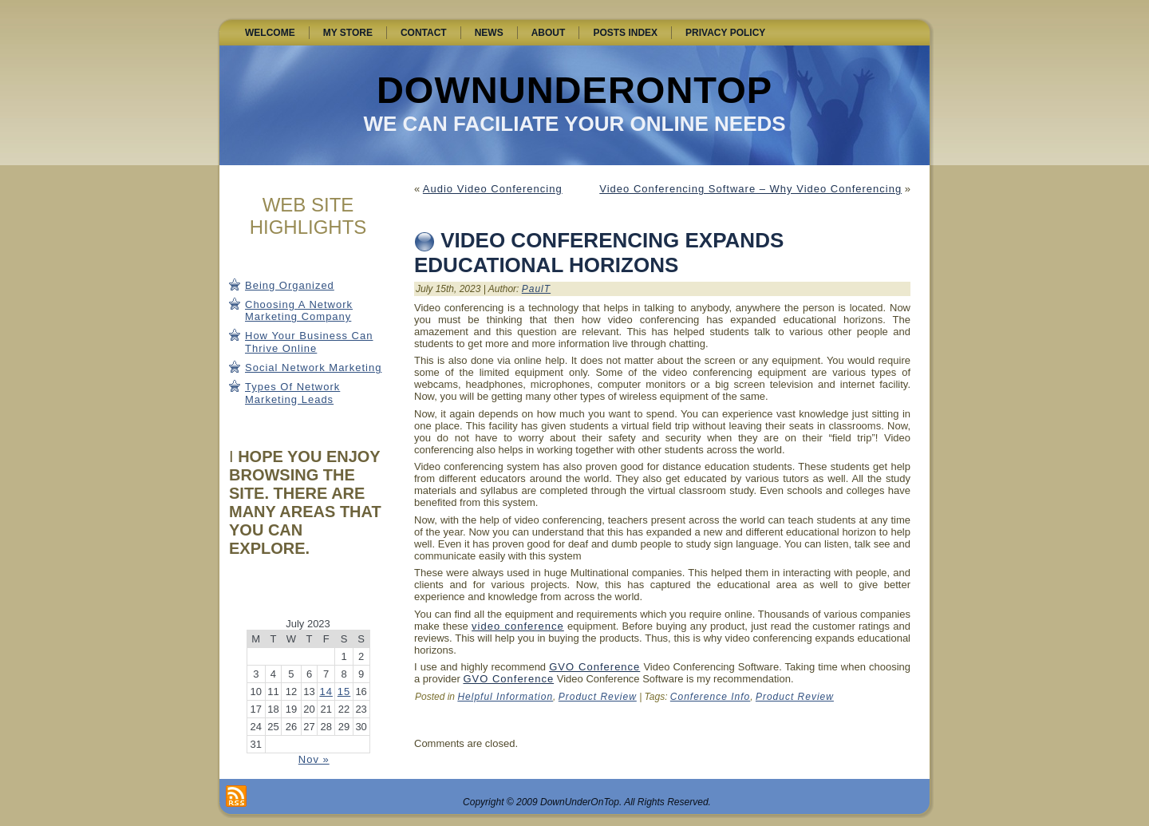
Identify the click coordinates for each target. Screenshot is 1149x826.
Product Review (598, 696)
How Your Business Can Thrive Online (309, 342)
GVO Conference (594, 667)
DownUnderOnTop (574, 90)
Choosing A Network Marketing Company (299, 310)
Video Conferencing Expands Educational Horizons (599, 252)
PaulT (536, 288)
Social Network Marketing (313, 367)
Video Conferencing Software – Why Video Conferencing (750, 189)
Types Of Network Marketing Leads (292, 393)
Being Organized (289, 285)
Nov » (314, 759)
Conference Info (710, 696)
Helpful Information (505, 696)
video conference (518, 626)
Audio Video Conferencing (493, 189)
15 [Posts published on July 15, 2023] (344, 692)
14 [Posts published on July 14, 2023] (325, 692)
